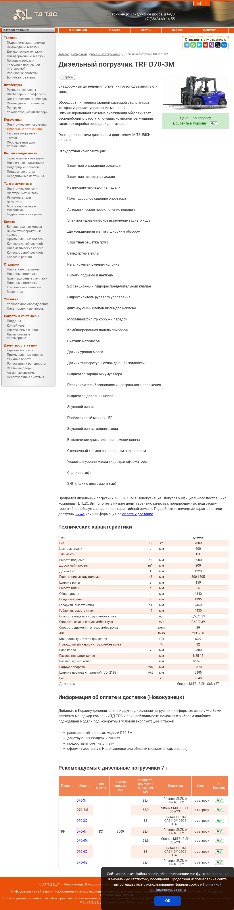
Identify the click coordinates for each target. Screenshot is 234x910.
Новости (113, 30)
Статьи (146, 30)
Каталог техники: (16, 30)
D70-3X (82, 821)
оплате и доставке (137, 514)
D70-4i (81, 831)
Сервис (177, 30)
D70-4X (82, 852)
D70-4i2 (82, 862)
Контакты (210, 30)
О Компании (78, 30)
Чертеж (67, 77)
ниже (79, 514)
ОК (167, 901)
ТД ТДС (29, 14)
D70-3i (81, 801)
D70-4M (82, 841)
